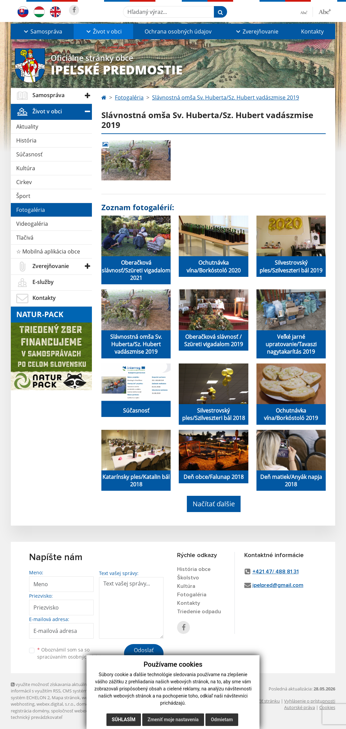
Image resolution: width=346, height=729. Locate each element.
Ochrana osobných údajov (178, 31)
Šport (23, 196)
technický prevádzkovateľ (36, 717)
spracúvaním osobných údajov (71, 657)
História (26, 140)
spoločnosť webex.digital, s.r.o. (81, 711)
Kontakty (312, 31)
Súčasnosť (29, 154)
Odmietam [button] (222, 719)
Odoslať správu (144, 654)
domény (84, 704)
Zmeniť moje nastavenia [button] (173, 719)
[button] (42, 31)
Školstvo (188, 577)
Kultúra (25, 168)
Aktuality (27, 126)
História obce (194, 569)
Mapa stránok (66, 697)
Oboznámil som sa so (71, 653)
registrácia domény (30, 711)
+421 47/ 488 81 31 (275, 571)
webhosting (22, 704)
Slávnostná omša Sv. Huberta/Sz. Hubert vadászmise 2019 (225, 97)
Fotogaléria (30, 210)
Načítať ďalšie (214, 503)
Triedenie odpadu (199, 611)
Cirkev (24, 182)
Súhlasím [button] (123, 719)
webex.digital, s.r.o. (55, 704)
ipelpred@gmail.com (277, 585)
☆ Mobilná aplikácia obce (48, 251)
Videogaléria (32, 223)
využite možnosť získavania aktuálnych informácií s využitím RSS (52, 687)
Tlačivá (24, 237)
